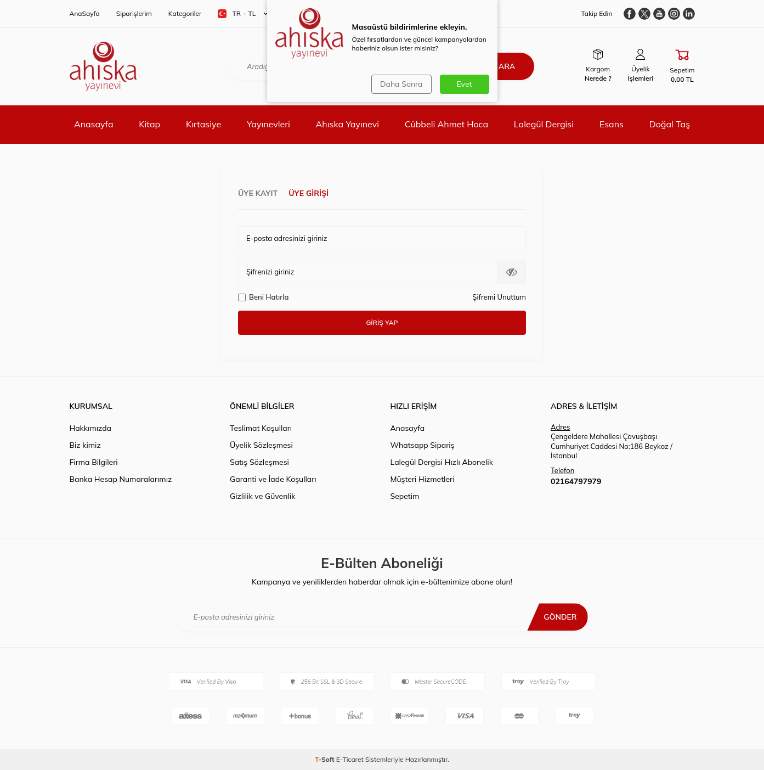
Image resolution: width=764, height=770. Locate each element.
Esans (611, 124)
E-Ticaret (350, 759)
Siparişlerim (134, 13)
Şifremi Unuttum (499, 297)
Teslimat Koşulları (261, 428)
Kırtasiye (203, 124)
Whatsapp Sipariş (423, 445)
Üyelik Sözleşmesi (261, 445)
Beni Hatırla (263, 297)
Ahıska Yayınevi (347, 124)
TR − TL (243, 13)
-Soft (325, 759)
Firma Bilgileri (94, 462)
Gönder (560, 617)
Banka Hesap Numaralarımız (121, 479)
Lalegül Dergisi (544, 124)
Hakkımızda (90, 428)
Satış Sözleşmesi (259, 462)
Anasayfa (94, 124)
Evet (464, 84)
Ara (507, 66)
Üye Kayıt (258, 193)
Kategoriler (185, 13)
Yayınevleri (268, 124)
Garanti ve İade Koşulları (273, 479)
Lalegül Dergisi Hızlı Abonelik (442, 462)
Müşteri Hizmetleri (423, 479)
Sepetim (405, 496)
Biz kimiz (85, 445)
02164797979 (576, 481)
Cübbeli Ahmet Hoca (446, 124)
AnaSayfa (85, 13)
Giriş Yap (382, 322)
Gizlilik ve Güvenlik (262, 496)
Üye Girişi (308, 193)
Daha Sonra (401, 84)
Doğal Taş (669, 124)
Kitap (149, 124)
